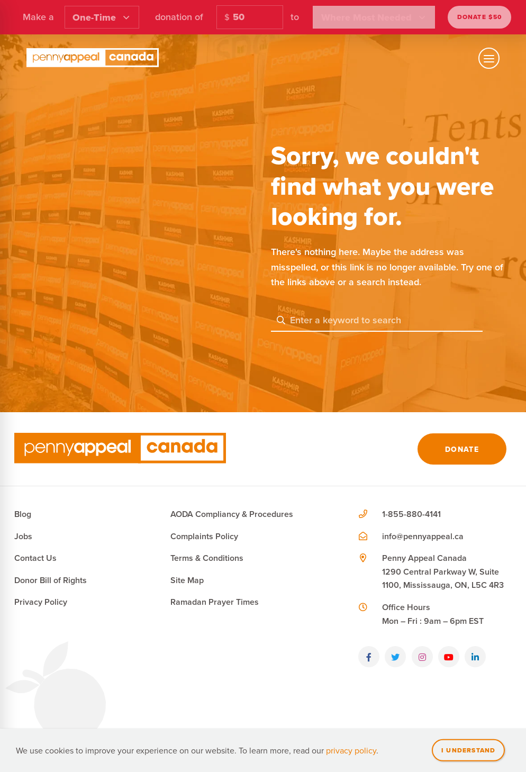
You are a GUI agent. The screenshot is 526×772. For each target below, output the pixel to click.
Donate (462, 449)
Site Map (187, 580)
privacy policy (351, 750)
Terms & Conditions (206, 558)
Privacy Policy (40, 602)
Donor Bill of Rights (50, 580)
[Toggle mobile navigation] (489, 58)
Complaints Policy (204, 536)
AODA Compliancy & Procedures (231, 514)
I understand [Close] (468, 750)
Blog (22, 514)
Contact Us (35, 558)
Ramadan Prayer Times (214, 602)
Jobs (23, 536)
